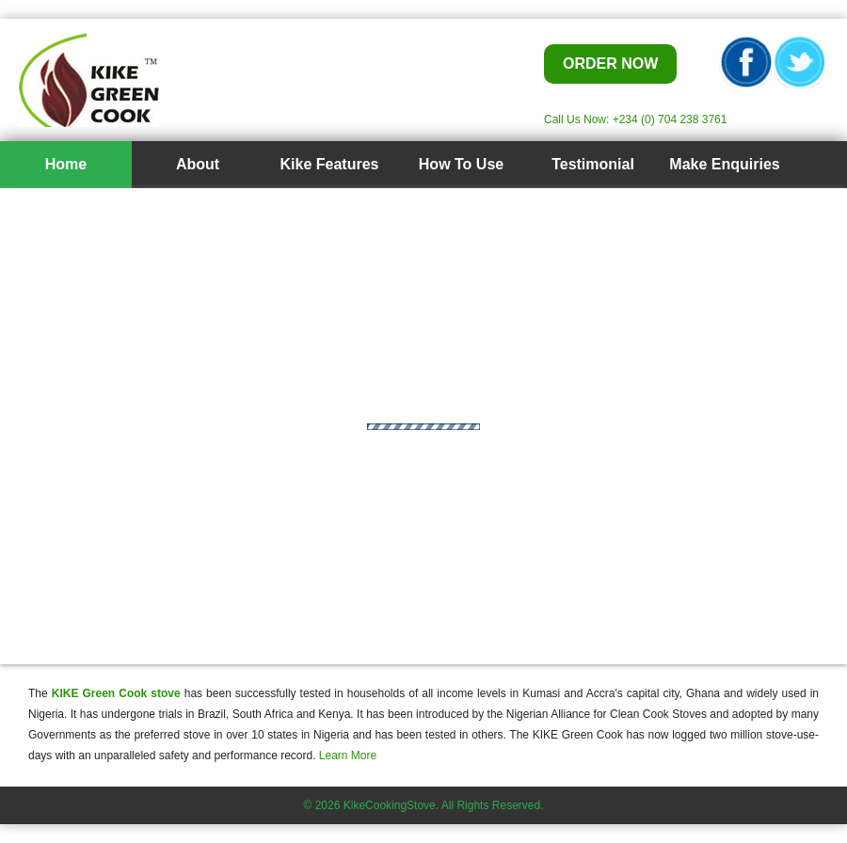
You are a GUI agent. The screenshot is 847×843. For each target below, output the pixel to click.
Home (66, 164)
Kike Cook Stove (207, 80)
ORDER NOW (610, 64)
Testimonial (592, 164)
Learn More (347, 755)
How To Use (461, 164)
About (197, 164)
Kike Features (329, 164)
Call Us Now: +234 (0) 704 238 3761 (635, 119)
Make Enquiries (724, 164)
